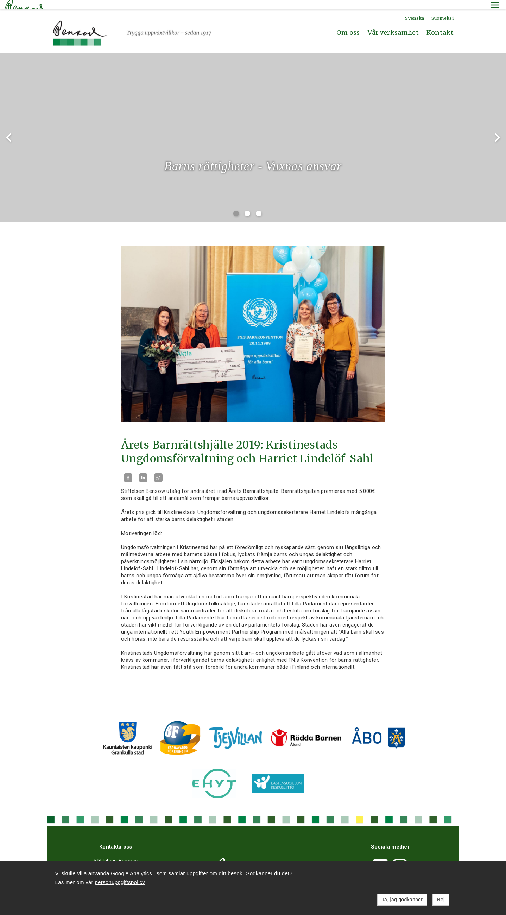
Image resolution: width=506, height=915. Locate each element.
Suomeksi (442, 8)
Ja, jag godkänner (402, 899)
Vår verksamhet (393, 23)
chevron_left (9, 128)
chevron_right (497, 128)
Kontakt (440, 23)
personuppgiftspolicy (120, 882)
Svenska (414, 8)
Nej (441, 899)
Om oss (348, 23)
